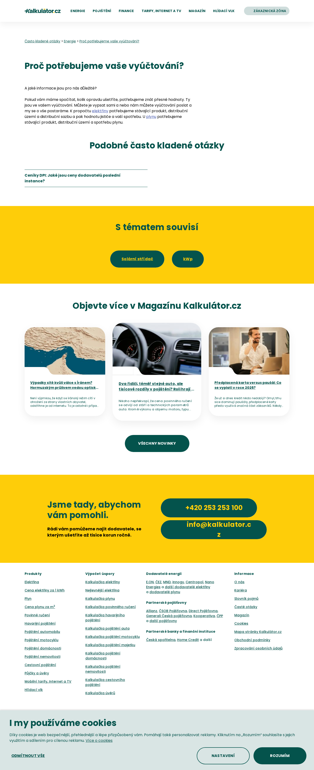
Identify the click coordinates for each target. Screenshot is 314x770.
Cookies (241, 623)
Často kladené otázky (42, 41)
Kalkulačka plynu (100, 598)
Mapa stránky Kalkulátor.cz (258, 631)
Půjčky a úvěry (37, 673)
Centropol (194, 582)
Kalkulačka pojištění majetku (110, 645)
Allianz (151, 611)
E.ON (150, 582)
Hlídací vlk (34, 689)
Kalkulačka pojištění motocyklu (112, 636)
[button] (78, 11)
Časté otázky (245, 606)
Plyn (28, 598)
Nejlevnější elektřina (102, 590)
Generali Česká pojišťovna (169, 615)
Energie (70, 41)
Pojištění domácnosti (43, 648)
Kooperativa (204, 615)
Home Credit (188, 639)
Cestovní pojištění (40, 665)
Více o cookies (99, 740)
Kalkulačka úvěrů (100, 693)
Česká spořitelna (160, 639)
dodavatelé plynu (164, 592)
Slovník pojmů (246, 598)
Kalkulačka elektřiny (102, 582)
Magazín (241, 615)
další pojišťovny (163, 620)
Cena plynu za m (40, 606)
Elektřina (32, 582)
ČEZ (158, 582)
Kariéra (240, 590)
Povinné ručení (37, 615)
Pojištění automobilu (42, 631)
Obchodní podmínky (252, 640)
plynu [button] (151, 116)
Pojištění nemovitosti (42, 656)
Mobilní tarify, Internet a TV (48, 681)
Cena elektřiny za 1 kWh (45, 590)
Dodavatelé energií (164, 573)
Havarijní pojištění (40, 623)
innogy (178, 582)
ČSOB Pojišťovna (173, 611)
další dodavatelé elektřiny (187, 587)
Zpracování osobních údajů (258, 648)
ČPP (220, 615)
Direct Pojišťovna (203, 611)
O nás (239, 582)
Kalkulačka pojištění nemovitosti (102, 669)
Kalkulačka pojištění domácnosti (102, 656)
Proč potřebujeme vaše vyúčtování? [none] (109, 41)
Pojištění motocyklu (41, 640)
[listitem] (86, 178)
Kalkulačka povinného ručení (110, 606)
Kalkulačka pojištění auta (107, 628)
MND (167, 582)
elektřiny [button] (100, 111)
